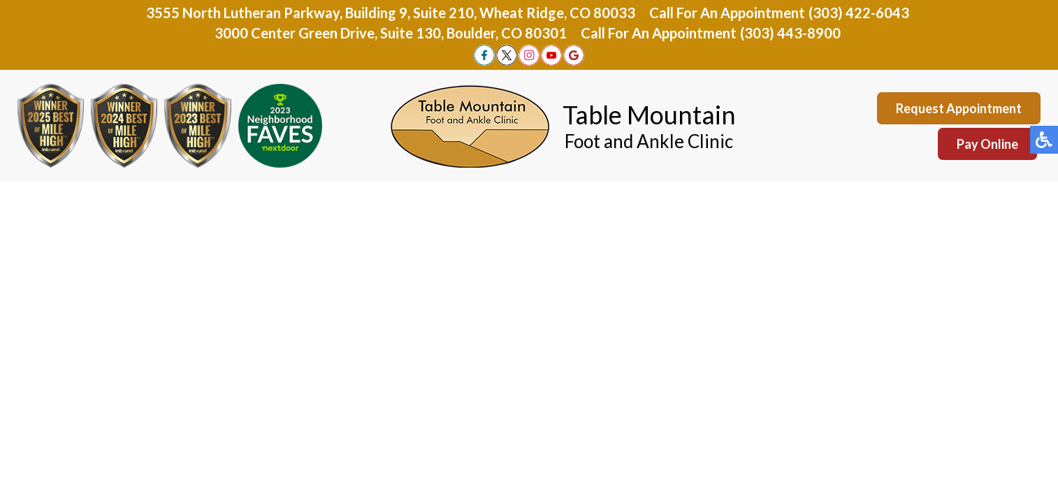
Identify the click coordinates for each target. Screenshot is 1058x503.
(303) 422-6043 (859, 12)
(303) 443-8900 (790, 32)
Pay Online (987, 144)
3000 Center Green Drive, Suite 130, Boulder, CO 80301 (391, 32)
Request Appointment (959, 108)
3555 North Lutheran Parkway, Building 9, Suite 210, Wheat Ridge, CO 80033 (390, 12)
